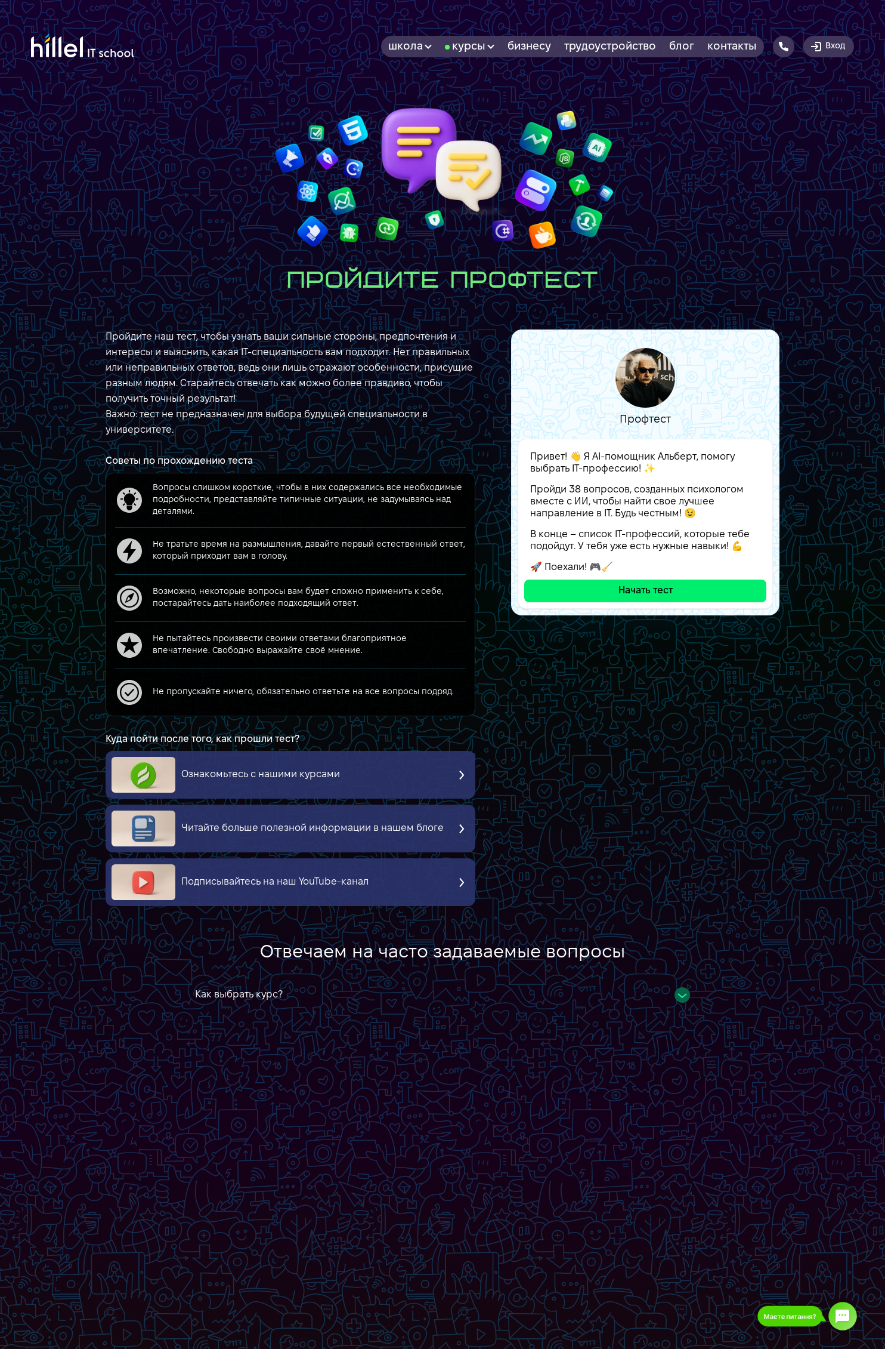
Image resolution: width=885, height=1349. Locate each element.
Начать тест (645, 590)
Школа (410, 47)
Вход (827, 46)
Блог (681, 47)
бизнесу (529, 47)
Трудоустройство (610, 47)
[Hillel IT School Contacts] (783, 46)
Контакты (732, 47)
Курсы (473, 47)
